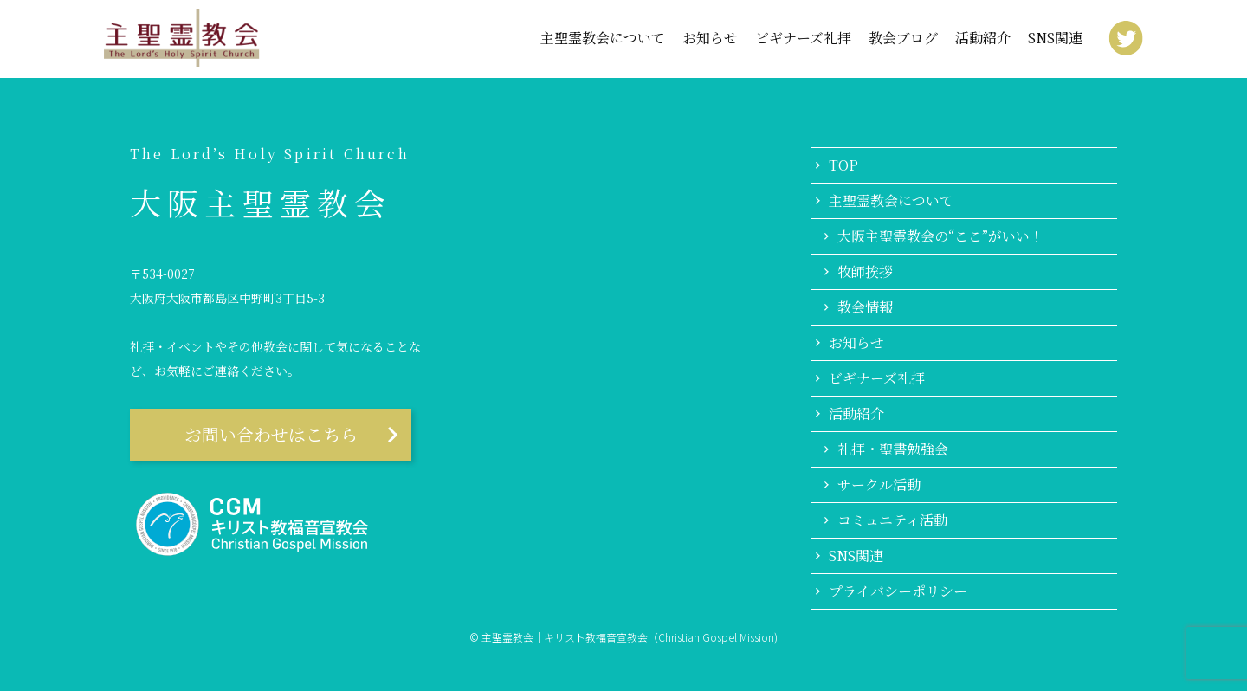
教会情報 (865, 307)
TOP (843, 165)
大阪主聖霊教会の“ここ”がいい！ (940, 236)
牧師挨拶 (865, 272)
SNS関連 (1055, 38)
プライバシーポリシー (898, 591)
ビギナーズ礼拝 (803, 38)
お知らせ (710, 38)
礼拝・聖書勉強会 (892, 449)
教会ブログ (903, 38)
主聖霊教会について (891, 201)
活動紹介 (983, 38)
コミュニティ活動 (892, 520)
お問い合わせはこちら (271, 434)
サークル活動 (879, 485)
